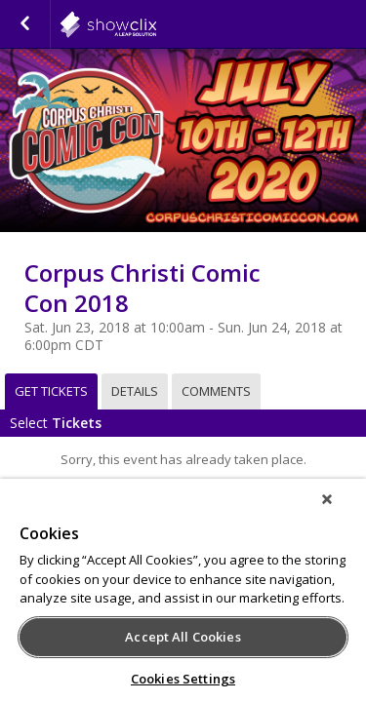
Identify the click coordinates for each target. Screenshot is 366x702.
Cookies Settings (183, 678)
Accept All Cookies (182, 636)
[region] (183, 596)
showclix (156, 24)
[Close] (340, 512)
